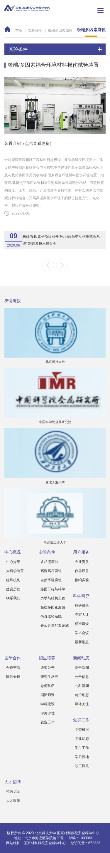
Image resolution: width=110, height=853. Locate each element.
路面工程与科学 (52, 589)
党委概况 (82, 730)
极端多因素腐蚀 (60, 31)
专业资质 (82, 562)
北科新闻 (82, 686)
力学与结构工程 (52, 598)
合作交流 (13, 668)
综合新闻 (82, 668)
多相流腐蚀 (49, 562)
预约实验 (82, 580)
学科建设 (47, 704)
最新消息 (82, 642)
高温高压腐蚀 (51, 571)
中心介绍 (13, 562)
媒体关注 (82, 704)
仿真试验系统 (51, 616)
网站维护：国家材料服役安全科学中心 (36, 843)
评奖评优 (47, 713)
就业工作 (47, 722)
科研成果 (82, 606)
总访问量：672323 (85, 843)
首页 (18, 31)
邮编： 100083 (80, 838)
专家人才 (82, 615)
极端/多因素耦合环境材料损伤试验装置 (53, 65)
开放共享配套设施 (54, 626)
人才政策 (13, 801)
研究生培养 (49, 677)
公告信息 (82, 677)
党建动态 (82, 739)
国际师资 (47, 695)
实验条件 (35, 31)
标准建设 (82, 624)
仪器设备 (82, 571)
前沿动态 (82, 695)
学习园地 (82, 757)
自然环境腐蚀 (51, 580)
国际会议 (13, 677)
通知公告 (47, 668)
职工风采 (82, 766)
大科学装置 (15, 571)
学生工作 (82, 748)
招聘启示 (13, 792)
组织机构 (13, 580)
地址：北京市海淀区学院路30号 (39, 838)
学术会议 (82, 633)
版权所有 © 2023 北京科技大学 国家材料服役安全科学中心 (53, 833)
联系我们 (13, 598)
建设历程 (13, 589)
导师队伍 (47, 686)
